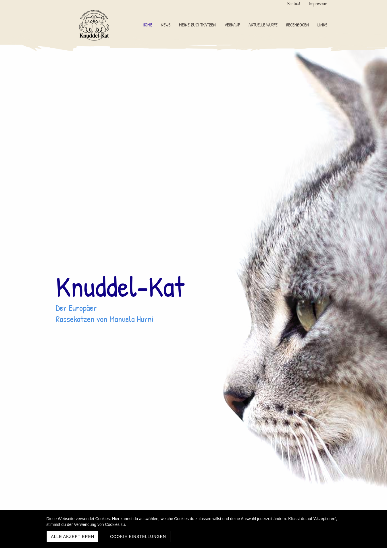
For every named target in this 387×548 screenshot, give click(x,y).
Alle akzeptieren (73, 536)
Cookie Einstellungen (138, 536)
